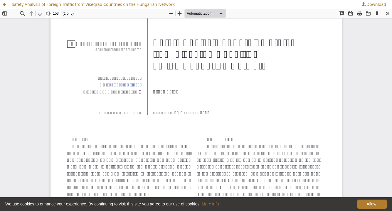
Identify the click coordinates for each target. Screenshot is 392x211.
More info (210, 204)
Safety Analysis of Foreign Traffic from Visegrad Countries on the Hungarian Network (93, 4)
